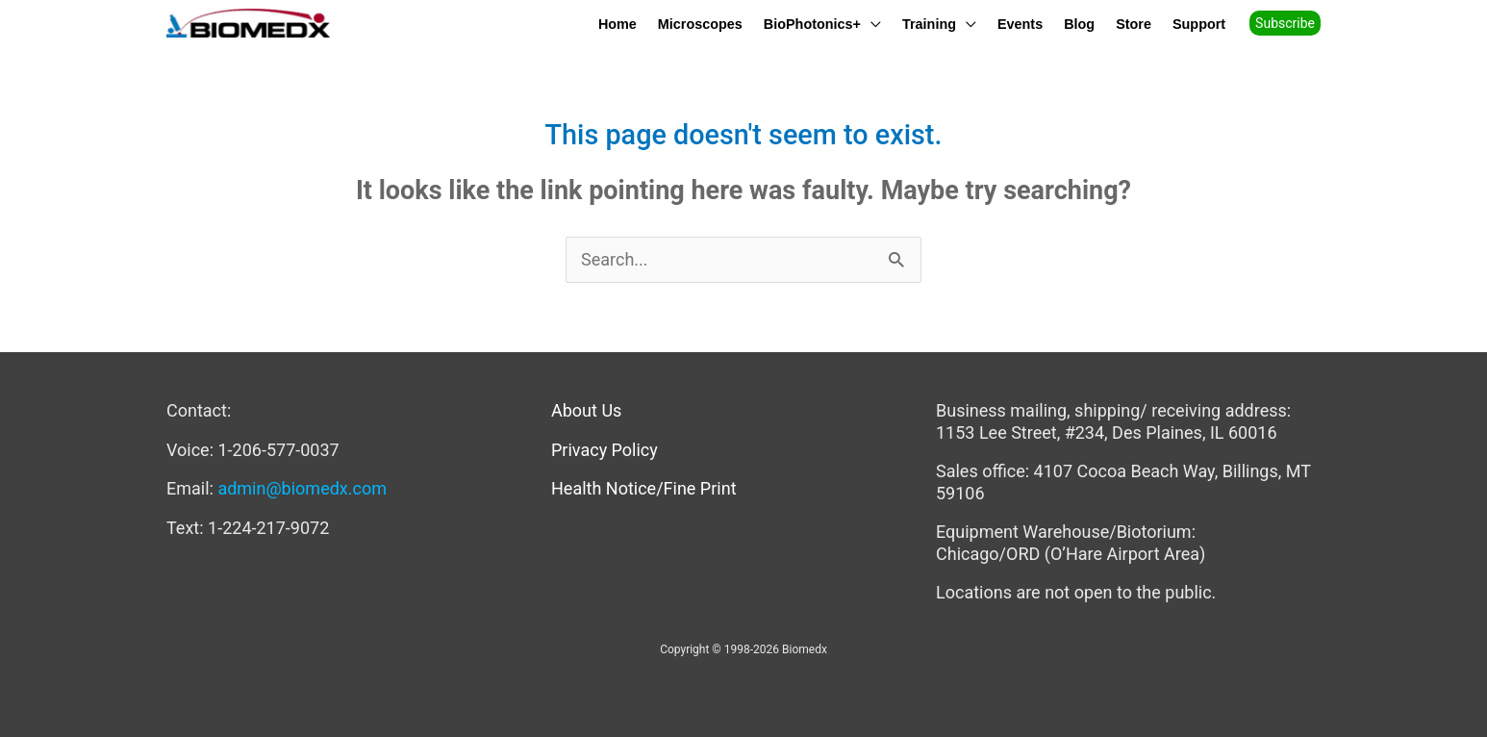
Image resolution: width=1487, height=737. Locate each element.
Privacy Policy (604, 450)
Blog (1079, 23)
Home (617, 23)
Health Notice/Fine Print (644, 488)
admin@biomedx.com (302, 488)
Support (1198, 23)
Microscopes (700, 23)
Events (1020, 23)
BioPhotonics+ (812, 23)
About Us (586, 410)
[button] (1292, 23)
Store (1133, 23)
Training (929, 23)
